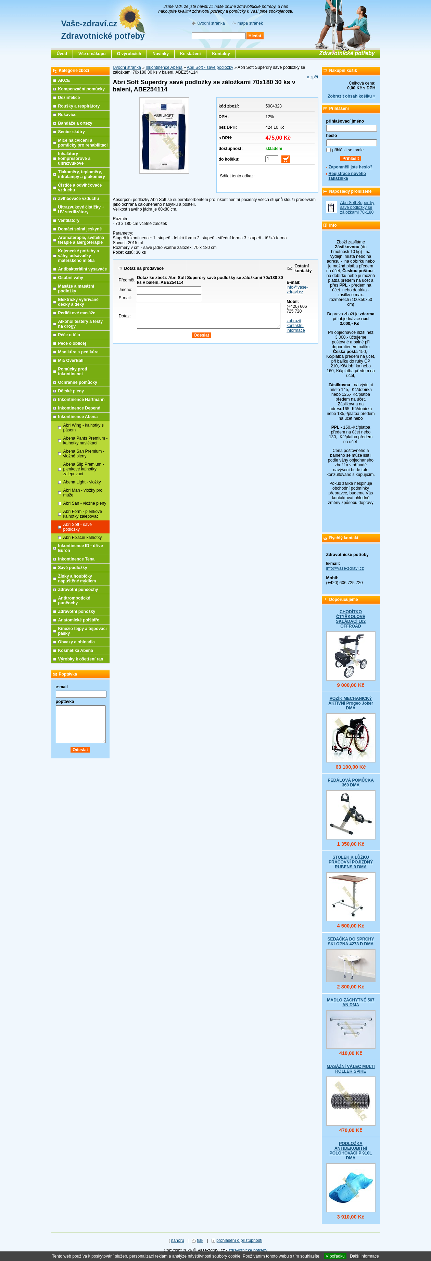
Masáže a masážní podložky (76, 288)
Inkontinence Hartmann (81, 399)
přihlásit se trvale (348, 150)
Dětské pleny (71, 391)
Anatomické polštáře (78, 620)
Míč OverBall (71, 360)
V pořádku (335, 1256)
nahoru (177, 1240)
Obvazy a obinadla (76, 642)
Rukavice (67, 114)
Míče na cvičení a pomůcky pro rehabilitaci (83, 143)
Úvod (62, 53)
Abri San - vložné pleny (84, 503)
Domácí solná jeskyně (80, 229)
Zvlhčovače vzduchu (78, 198)
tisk (200, 1240)
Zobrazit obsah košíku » (351, 96)
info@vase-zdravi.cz (297, 289)
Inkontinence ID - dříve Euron (80, 548)
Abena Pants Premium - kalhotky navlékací (85, 440)
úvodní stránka (211, 23)
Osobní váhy (70, 277)
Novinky (160, 53)
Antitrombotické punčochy (74, 600)
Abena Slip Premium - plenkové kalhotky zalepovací (83, 469)
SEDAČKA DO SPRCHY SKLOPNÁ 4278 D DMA (350, 941)
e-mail (62, 686)
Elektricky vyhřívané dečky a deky (78, 302)
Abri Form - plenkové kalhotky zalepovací (82, 514)
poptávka (65, 701)
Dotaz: (125, 316)
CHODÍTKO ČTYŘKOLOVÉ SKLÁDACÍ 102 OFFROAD (351, 619)
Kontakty (221, 53)
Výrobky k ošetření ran (80, 659)
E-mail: (125, 297)
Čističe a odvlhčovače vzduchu (80, 187)
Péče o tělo (69, 334)
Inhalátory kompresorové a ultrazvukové (74, 158)
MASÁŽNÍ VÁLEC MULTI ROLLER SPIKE (351, 1069)
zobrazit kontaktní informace (296, 325)
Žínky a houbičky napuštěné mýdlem (77, 578)
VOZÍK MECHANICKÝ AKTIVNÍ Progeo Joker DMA (350, 703)
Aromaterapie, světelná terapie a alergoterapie (81, 240)
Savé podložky (72, 567)
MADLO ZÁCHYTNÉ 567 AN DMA (351, 1002)
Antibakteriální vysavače (82, 269)
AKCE (64, 80)
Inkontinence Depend (79, 408)
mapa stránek (250, 23)
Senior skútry (71, 131)
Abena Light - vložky (82, 482)
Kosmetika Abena (75, 650)
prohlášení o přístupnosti (239, 1240)
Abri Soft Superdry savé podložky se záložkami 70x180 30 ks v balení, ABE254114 (357, 212)
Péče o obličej (72, 343)
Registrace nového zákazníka (347, 176)
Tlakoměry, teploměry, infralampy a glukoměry (81, 174)
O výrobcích (129, 53)
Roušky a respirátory (79, 106)
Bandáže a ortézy (75, 123)
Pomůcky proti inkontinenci (72, 371)
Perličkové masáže (77, 313)
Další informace (364, 1256)
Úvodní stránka (127, 67)
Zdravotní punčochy (78, 589)
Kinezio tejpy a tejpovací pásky (82, 631)
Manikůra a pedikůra (78, 352)
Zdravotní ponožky (77, 611)
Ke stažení (190, 53)
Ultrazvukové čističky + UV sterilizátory (81, 209)
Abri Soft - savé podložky (210, 67)
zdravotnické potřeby (248, 1250)
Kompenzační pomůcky (81, 89)
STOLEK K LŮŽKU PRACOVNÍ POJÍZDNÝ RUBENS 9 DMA (351, 862)
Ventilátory (69, 220)
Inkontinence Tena (76, 559)
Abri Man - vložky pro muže (83, 492)
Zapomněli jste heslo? (351, 167)
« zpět (312, 77)
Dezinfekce (69, 97)
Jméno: (125, 289)
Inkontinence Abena (163, 67)
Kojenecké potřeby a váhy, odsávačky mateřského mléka (78, 256)
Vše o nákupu (92, 53)
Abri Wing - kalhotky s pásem (83, 427)
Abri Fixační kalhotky (82, 537)
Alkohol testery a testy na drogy (80, 324)
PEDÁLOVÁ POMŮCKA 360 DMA (351, 782)
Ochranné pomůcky (77, 382)
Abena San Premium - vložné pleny (83, 453)
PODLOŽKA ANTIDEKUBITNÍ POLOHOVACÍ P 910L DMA (351, 1150)
